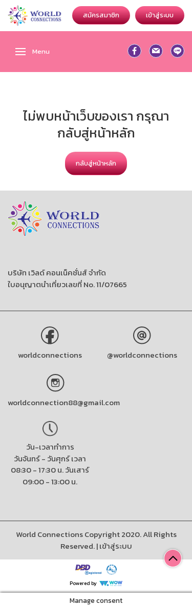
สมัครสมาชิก (101, 15)
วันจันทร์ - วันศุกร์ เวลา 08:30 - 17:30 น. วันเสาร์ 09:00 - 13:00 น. (50, 470)
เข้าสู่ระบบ (160, 15)
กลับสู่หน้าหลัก (96, 163)
